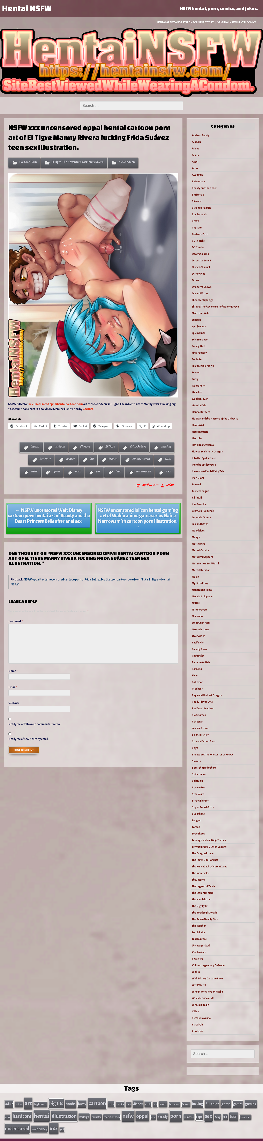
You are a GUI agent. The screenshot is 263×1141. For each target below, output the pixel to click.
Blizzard (196, 201)
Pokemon (197, 682)
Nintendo (197, 616)
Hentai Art (198, 425)
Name (12, 671)
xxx (168, 471)
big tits (34, 446)
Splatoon (197, 781)
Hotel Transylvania (203, 445)
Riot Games (199, 715)
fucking (166, 446)
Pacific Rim (198, 642)
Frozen (196, 372)
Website (13, 703)
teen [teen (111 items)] (234, 1114)
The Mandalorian (201, 899)
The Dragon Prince (202, 853)
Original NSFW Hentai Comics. (237, 22)
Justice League (200, 491)
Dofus (195, 280)
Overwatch (198, 636)
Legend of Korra (201, 517)
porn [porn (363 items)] (175, 1113)
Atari (195, 161)
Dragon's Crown (201, 287)
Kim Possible (199, 504)
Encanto (196, 320)
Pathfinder (198, 655)
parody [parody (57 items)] (163, 1114)
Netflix (196, 603)
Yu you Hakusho (201, 1018)
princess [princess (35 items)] (189, 1114)
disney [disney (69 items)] (138, 1103)
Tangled (196, 820)
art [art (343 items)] (28, 1102)
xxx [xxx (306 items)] (54, 1124)
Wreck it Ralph (200, 1005)
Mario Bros (198, 543)
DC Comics (198, 247)
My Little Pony (200, 583)
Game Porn (198, 385)
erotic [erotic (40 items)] (163, 1103)
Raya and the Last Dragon (207, 695)
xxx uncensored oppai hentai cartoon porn (55, 404)
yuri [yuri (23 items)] (62, 1125)
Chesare (85, 446)
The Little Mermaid (202, 893)
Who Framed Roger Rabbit (207, 991)
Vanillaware (199, 952)
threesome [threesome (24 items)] (245, 1114)
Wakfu (196, 972)
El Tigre (110, 446)
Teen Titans (198, 833)
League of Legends (203, 511)
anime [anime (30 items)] (18, 1103)
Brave (195, 221)
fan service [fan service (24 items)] (174, 1103)
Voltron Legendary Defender (209, 965)
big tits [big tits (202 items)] (56, 1102)
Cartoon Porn (28, 162)
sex (98, 471)
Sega (195, 748)
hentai (70, 459)
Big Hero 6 (198, 194)
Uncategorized (201, 945)
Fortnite (197, 359)
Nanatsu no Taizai (202, 590)
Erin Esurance (200, 339)
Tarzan (196, 827)
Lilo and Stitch (200, 524)
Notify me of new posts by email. (28, 739)
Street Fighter (200, 800)
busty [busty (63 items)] (82, 1103)
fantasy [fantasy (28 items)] (186, 1103)
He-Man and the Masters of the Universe (215, 418)
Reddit (169, 485)
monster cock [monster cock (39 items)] (112, 1114)
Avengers (197, 175)
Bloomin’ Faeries (201, 208)
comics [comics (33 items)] (120, 1103)
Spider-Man (198, 774)
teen (118, 471)
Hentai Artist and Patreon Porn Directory (185, 22)
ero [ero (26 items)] (155, 1103)
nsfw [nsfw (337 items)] (128, 1113)
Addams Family (201, 135)
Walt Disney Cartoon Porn (207, 978)
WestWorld (199, 985)
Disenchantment (201, 260)
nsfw (34, 471)
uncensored (143, 471)
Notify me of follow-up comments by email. (35, 724)
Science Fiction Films (204, 741)
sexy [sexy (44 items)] (217, 1115)
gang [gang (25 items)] (7, 1114)
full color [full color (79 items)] (212, 1103)
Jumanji (196, 484)
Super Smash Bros (203, 807)
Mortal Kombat (201, 570)
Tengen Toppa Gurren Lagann (209, 846)
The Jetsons (198, 879)
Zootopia (197, 1031)
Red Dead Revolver (203, 708)
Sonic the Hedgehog (204, 767)
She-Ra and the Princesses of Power (212, 754)
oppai (56, 471)
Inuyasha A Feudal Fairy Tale (208, 471)
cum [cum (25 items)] (129, 1103)
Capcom (197, 227)
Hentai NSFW (26, 8)
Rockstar (197, 721)
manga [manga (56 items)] (84, 1114)
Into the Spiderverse (204, 458)
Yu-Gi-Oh (197, 1024)
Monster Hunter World (205, 563)
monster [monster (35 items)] (96, 1114)
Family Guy (198, 346)
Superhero (198, 814)
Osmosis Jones (200, 629)
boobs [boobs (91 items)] (71, 1103)
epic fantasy (199, 326)
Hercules (197, 438)
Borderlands (199, 214)
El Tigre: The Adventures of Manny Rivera (78, 162)
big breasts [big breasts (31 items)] (40, 1103)
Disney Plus (198, 273)
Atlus (195, 168)
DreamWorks (200, 293)
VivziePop (197, 958)
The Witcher (199, 926)
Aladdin (196, 142)
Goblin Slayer (200, 399)
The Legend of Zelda (203, 886)
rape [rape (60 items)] (199, 1114)
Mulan (195, 576)
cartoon (59, 446)
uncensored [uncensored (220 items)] (17, 1124)
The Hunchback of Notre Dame (209, 866)
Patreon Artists (201, 662)
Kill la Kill (197, 497)
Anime (196, 155)
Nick (168, 459)
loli (91, 459)
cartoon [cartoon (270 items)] (97, 1102)
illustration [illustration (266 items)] (64, 1113)
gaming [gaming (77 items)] (250, 1103)
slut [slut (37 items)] (225, 1114)
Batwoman (198, 181)
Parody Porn (199, 649)
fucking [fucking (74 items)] (197, 1103)
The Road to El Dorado (205, 912)
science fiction (200, 728)
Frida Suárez (138, 446)
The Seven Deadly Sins (205, 919)
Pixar (195, 675)
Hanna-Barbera (201, 412)
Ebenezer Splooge (202, 300)
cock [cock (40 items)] (111, 1103)
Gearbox (197, 392)
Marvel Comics (200, 550)
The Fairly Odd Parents (205, 860)
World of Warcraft (203, 998)
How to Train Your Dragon (207, 451)
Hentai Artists (200, 432)
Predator (197, 688)
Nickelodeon (127, 162)
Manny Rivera (141, 459)
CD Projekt (198, 240)
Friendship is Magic (203, 366)
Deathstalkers (200, 254)
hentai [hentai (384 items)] (41, 1113)
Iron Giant (198, 478)
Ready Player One (202, 702)
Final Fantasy (199, 352)
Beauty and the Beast (204, 188)
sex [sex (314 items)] (208, 1113)
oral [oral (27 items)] (153, 1114)
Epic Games (198, 333)
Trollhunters (199, 939)
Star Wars (198, 794)
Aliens (195, 148)
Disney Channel (201, 267)
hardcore (45, 459)
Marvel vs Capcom (202, 557)
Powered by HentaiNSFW (243, 1137)
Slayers (196, 761)
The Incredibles (200, 873)
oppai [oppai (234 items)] (142, 1113)
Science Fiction (200, 735)
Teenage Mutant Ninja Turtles (209, 840)
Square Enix (199, 787)
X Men (195, 1011)
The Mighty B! (199, 906)
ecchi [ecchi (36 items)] (148, 1103)
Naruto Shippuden (202, 596)
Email (12, 687)
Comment (15, 621)
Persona (197, 669)
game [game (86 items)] (226, 1103)
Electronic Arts (200, 313)
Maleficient (198, 530)
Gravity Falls (199, 405)
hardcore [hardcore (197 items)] (22, 1114)
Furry (195, 379)
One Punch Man (201, 623)
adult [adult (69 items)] (9, 1103)
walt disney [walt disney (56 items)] (39, 1125)
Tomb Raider (199, 932)
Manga (196, 537)
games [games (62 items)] (237, 1103)
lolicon (112, 459)
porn (78, 471)
